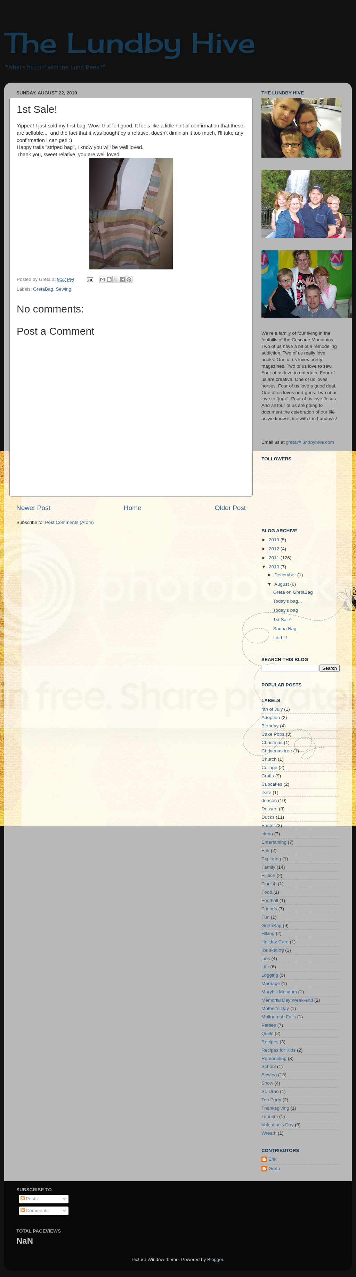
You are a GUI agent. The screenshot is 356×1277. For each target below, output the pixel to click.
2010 (275, 566)
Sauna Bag (285, 628)
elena (267, 833)
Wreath (268, 1133)
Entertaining (273, 842)
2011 (275, 557)
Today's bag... (287, 601)
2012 (275, 548)
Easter (268, 825)
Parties (268, 1025)
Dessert (269, 808)
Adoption (270, 717)
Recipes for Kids (278, 1050)
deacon (269, 800)
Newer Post (33, 507)
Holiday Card (275, 941)
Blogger (215, 1259)
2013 (275, 539)
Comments (35, 1210)
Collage (269, 767)
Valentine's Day (277, 1124)
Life (265, 966)
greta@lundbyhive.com (310, 442)
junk (265, 958)
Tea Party (271, 1099)
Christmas (272, 742)
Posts (29, 1198)
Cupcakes (271, 784)
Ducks (268, 817)
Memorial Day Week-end (287, 1000)
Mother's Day (275, 1008)
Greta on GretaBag (293, 592)
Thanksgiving (275, 1108)
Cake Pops (272, 734)
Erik (265, 850)
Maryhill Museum (279, 991)
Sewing (63, 289)
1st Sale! (282, 619)
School (268, 1066)
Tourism (269, 1116)
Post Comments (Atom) (69, 522)
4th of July (272, 709)
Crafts (267, 775)
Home (132, 507)
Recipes (269, 1041)
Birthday (270, 725)
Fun (265, 917)
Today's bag (285, 610)
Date (266, 792)
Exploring (271, 858)
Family (268, 867)
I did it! (280, 637)
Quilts (267, 1033)
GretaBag (43, 289)
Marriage (270, 983)
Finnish (269, 883)
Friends (269, 908)
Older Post (230, 507)
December (285, 574)
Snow (267, 1083)
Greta (274, 1168)
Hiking (268, 933)
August (282, 584)
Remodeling (273, 1058)
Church (269, 759)
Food (266, 892)
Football (269, 900)
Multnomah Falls (278, 1016)
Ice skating (272, 950)
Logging (269, 975)
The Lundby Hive (130, 42)
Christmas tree (276, 750)
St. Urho (270, 1091)
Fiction (268, 875)
